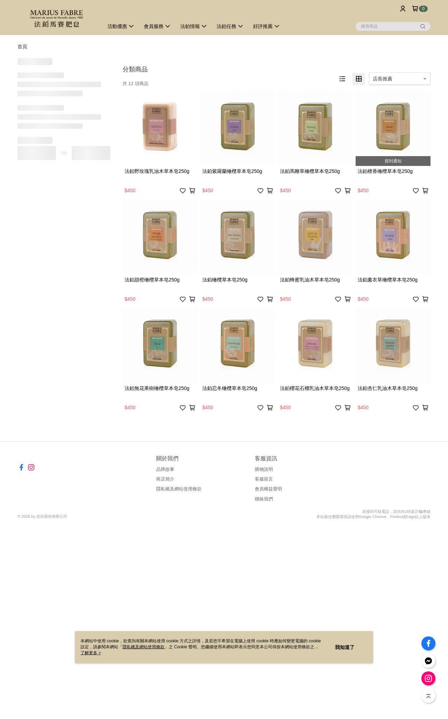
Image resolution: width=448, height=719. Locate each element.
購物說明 (264, 469)
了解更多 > (90, 652)
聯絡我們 (264, 499)
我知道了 (345, 647)
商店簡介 (165, 479)
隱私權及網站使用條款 (179, 488)
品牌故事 (165, 469)
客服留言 (264, 479)
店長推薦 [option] (382, 79)
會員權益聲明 (268, 488)
